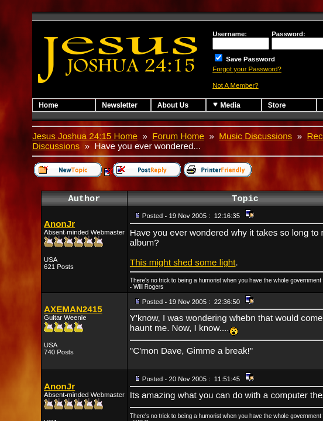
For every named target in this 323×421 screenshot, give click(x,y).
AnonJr (59, 224)
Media (226, 105)
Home (48, 105)
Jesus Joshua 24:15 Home (85, 136)
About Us (172, 105)
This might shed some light (183, 262)
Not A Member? (235, 85)
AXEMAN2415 (73, 309)
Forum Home (178, 136)
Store (277, 105)
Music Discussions (255, 136)
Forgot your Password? (246, 69)
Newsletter (120, 105)
